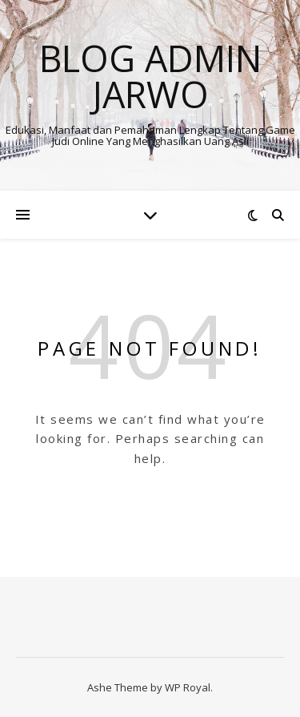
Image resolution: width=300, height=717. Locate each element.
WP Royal (187, 687)
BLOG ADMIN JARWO (150, 76)
